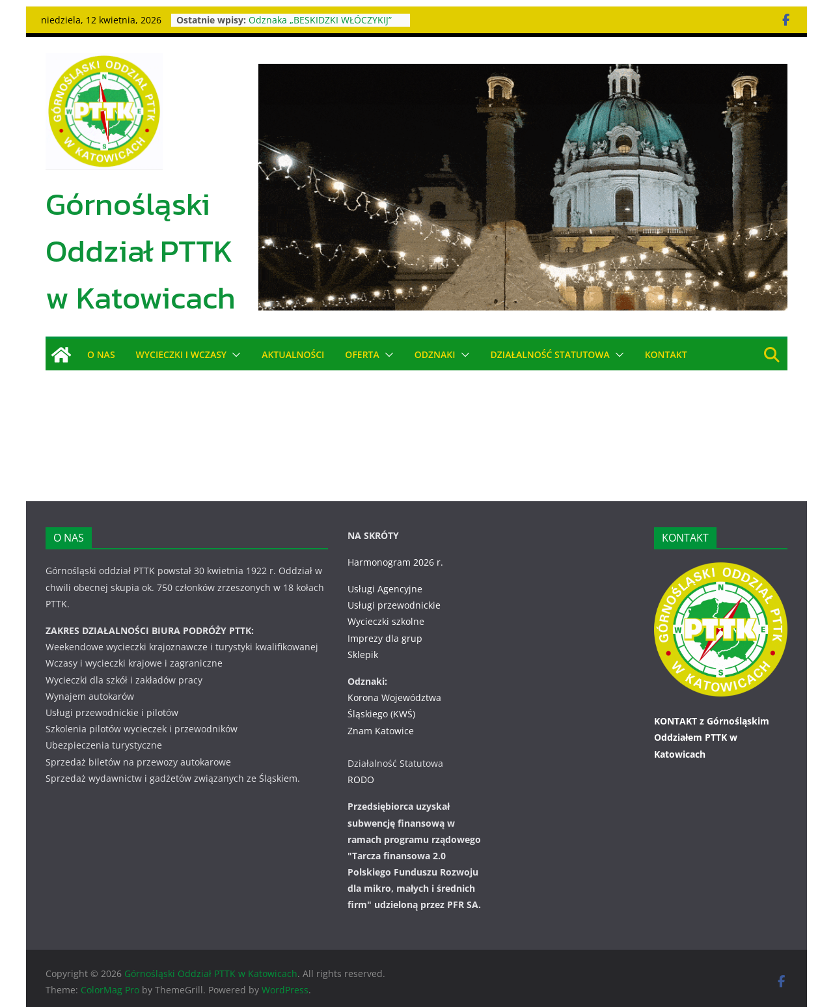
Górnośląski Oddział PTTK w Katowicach (141, 250)
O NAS (101, 354)
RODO (361, 763)
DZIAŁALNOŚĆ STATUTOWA (550, 354)
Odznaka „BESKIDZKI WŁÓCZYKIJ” (320, 20)
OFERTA (362, 354)
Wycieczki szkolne (386, 605)
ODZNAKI (435, 354)
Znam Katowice (381, 714)
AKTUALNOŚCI (293, 354)
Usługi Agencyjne (385, 572)
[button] (233, 355)
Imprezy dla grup (385, 621)
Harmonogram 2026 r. (395, 546)
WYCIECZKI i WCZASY (181, 354)
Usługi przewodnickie (394, 589)
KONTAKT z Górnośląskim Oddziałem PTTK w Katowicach (711, 720)
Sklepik (363, 638)
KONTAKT (666, 354)
